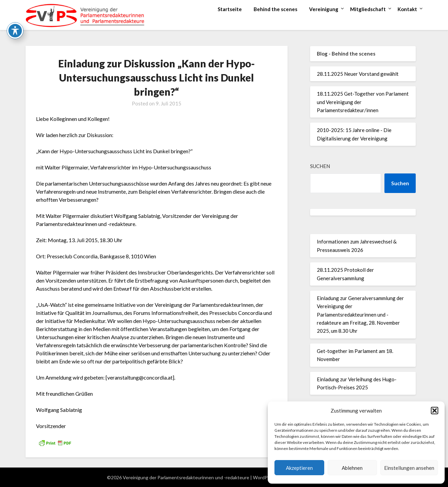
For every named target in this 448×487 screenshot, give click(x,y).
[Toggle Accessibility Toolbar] (15, 18)
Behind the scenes (275, 9)
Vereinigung (323, 9)
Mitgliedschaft (368, 9)
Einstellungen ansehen (409, 468)
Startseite (230, 9)
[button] (434, 410)
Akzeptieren (299, 468)
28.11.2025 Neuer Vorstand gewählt (358, 74)
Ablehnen (352, 468)
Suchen (320, 166)
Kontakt (407, 9)
